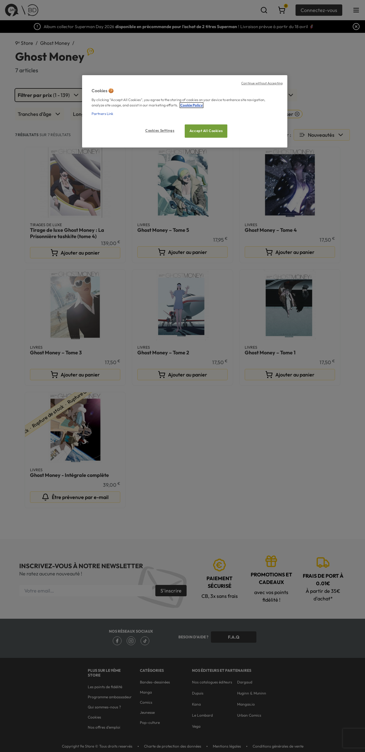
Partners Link (102, 113)
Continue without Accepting (262, 83)
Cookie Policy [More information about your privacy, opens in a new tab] (191, 105)
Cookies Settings (159, 130)
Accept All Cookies (206, 131)
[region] (184, 111)
